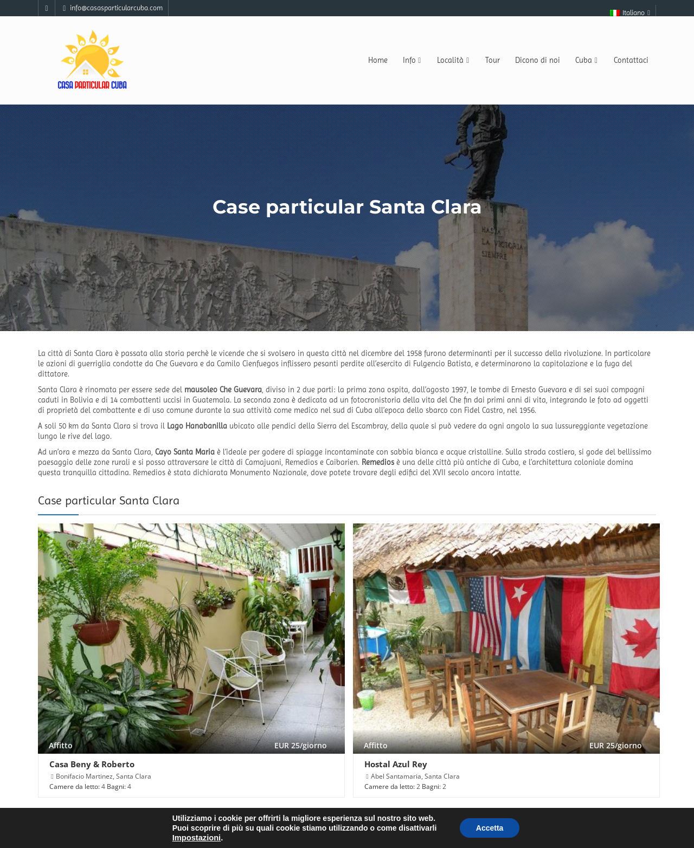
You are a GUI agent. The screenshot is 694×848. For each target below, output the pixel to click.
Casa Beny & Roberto (91, 764)
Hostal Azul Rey (395, 764)
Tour (492, 60)
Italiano (630, 13)
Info (412, 60)
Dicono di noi (537, 60)
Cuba (587, 60)
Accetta (490, 828)
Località (453, 60)
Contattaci (631, 60)
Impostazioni (196, 837)
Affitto (61, 745)
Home (378, 60)
